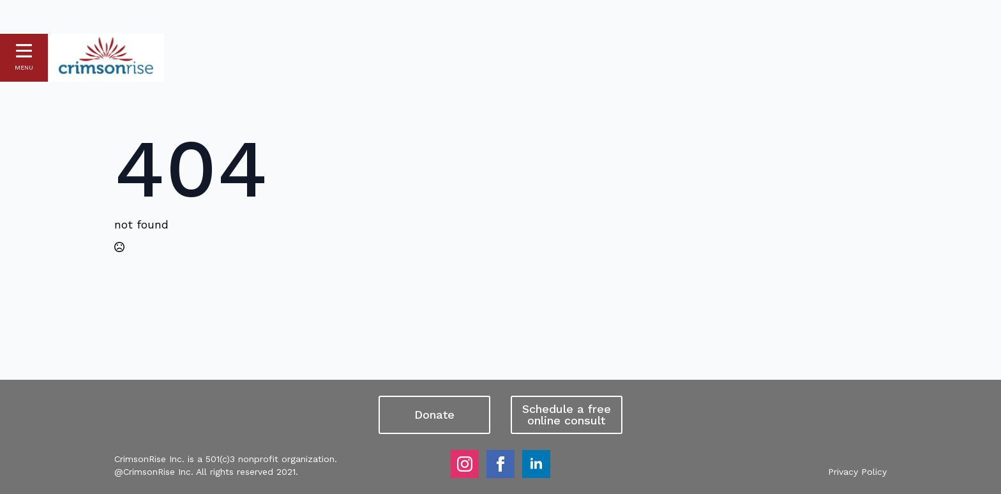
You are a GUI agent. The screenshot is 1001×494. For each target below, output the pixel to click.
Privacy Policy (857, 472)
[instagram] (465, 464)
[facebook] (500, 464)
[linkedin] (536, 464)
